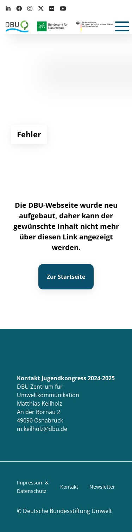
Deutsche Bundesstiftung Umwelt (67, 511)
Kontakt (69, 486)
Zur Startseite (66, 277)
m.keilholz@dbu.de (42, 429)
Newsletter (102, 486)
